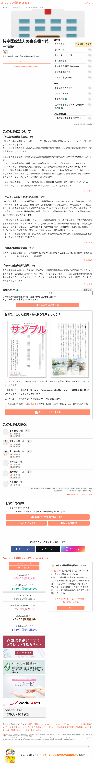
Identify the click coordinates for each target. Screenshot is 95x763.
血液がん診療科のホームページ (26, 66)
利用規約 (55, 571)
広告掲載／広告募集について (78, 727)
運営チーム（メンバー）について (47, 724)
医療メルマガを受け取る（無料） (47, 517)
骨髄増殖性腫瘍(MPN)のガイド (24, 607)
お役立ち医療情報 (31, 7)
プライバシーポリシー (71, 724)
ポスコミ (32, 404)
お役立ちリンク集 (26, 523)
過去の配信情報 (61, 598)
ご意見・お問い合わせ (24, 568)
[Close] (89, 747)
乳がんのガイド (24, 576)
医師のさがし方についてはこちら (80, 494)
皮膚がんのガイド (24, 617)
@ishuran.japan (23, 549)
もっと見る (88, 191)
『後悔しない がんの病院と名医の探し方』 (60, 755)
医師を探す (17, 7)
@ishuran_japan (73, 549)
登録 (70, 607)
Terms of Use (20, 738)
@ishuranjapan (48, 549)
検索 (41, 7)
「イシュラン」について (24, 563)
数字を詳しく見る (83, 44)
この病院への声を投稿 (47, 305)
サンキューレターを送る (47, 412)
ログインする (89, 3)
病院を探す (6, 7)
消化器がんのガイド (24, 628)
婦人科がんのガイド (24, 587)
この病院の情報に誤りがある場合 (83, 124)
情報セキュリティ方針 (22, 727)
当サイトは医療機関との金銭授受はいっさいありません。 (26, 558)
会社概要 (28, 724)
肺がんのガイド (24, 597)
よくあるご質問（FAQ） (12, 730)
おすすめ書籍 (68, 523)
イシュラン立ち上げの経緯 (53, 727)
